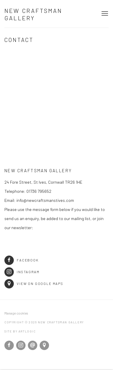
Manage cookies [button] (16, 313)
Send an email (32, 345)
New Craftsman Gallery (33, 14)
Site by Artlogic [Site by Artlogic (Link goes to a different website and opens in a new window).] (20, 331)
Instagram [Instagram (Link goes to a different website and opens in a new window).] (22, 271)
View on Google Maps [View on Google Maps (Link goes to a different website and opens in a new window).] (33, 283)
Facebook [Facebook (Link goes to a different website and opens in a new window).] (21, 260)
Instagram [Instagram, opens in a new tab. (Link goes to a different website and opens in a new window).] (21, 345)
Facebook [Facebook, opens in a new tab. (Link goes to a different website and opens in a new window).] (9, 345)
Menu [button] (104, 13)
